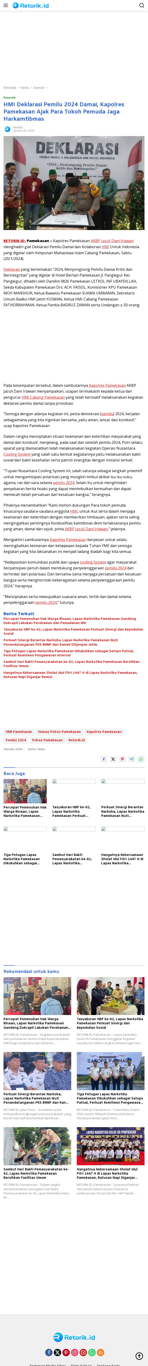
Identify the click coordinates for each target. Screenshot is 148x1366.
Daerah (9, 97)
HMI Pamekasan (19, 732)
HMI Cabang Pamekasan (43, 397)
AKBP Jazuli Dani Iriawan (112, 240)
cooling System (93, 562)
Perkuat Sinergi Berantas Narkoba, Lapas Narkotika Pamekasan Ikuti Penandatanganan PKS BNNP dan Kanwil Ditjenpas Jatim (60, 642)
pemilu (107, 413)
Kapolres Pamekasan (107, 385)
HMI (105, 246)
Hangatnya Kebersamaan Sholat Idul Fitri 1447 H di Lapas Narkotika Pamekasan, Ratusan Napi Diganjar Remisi (70, 675)
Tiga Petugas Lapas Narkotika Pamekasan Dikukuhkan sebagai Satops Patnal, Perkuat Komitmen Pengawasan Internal (68, 653)
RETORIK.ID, (14, 240)
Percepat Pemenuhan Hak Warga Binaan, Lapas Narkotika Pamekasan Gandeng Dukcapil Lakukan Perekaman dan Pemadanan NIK (69, 621)
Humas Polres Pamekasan (59, 732)
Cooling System (16, 454)
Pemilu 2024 (16, 740)
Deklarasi (11, 269)
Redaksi (18, 127)
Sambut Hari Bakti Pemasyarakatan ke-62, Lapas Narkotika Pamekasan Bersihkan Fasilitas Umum (71, 664)
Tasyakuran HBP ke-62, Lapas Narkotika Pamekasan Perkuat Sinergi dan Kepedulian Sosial (73, 632)
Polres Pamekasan (47, 740)
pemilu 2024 (63, 482)
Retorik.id (77, 740)
